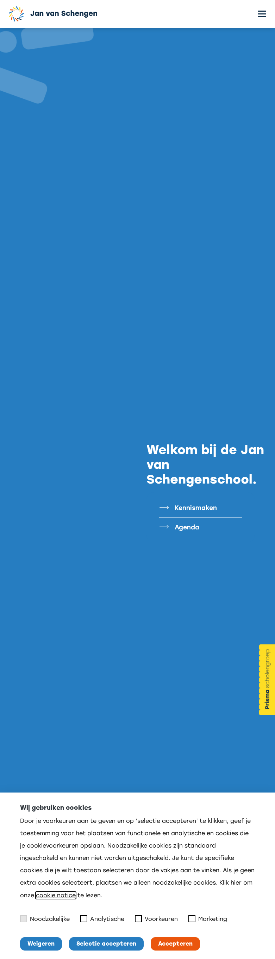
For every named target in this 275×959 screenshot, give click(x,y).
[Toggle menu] (262, 14)
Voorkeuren (156, 918)
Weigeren (41, 943)
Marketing (207, 918)
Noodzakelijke (45, 918)
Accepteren (175, 943)
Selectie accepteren (106, 943)
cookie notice (56, 895)
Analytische (102, 918)
